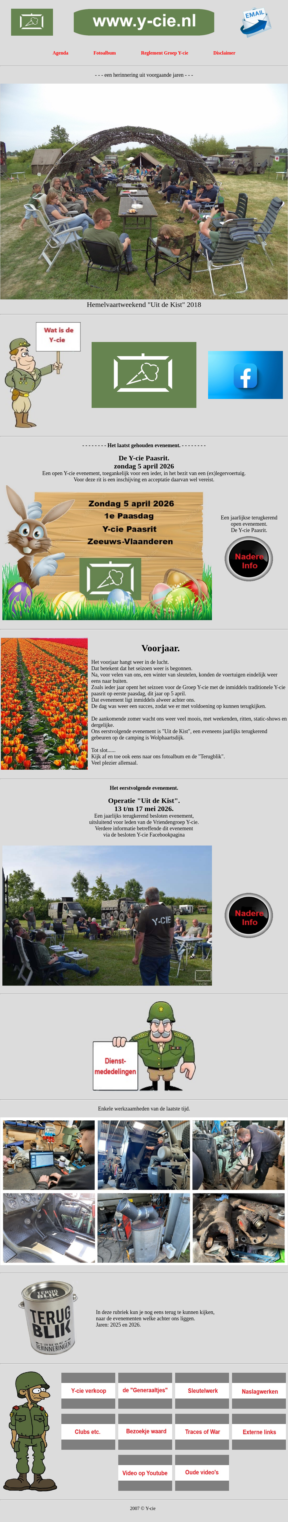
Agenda (60, 52)
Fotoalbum (104, 52)
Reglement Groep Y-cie (165, 52)
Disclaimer (224, 52)
